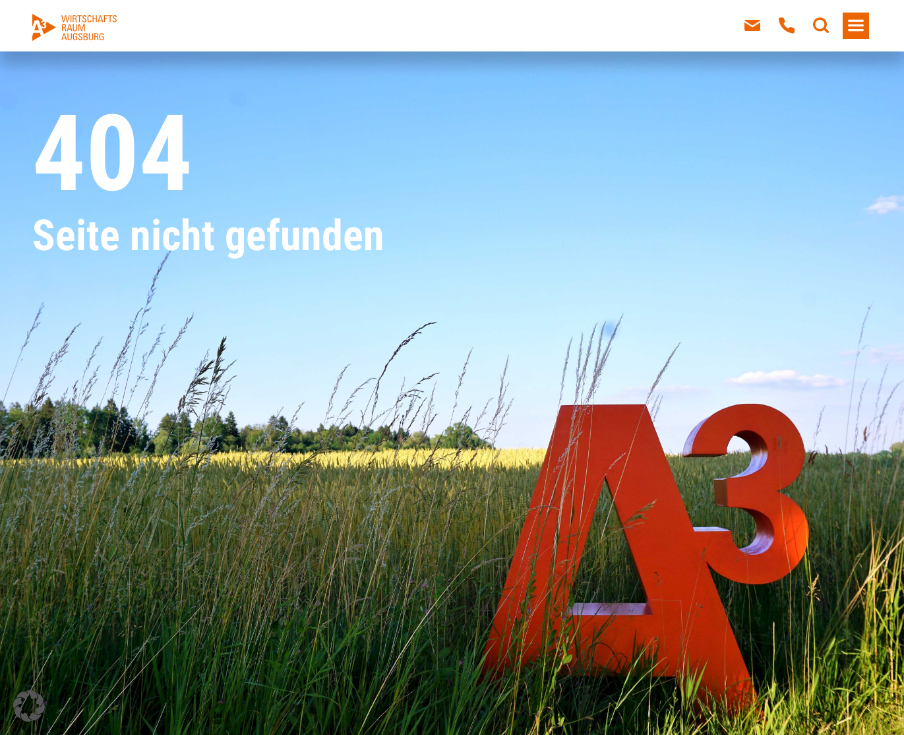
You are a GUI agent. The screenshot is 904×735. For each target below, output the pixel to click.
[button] (29, 706)
